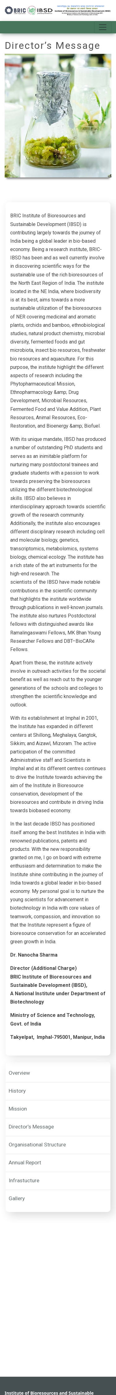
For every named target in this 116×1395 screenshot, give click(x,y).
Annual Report (25, 1162)
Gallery (17, 1198)
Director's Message (31, 1127)
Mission (18, 1109)
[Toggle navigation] (102, 27)
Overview (19, 1073)
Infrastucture (24, 1180)
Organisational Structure (37, 1144)
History (17, 1091)
